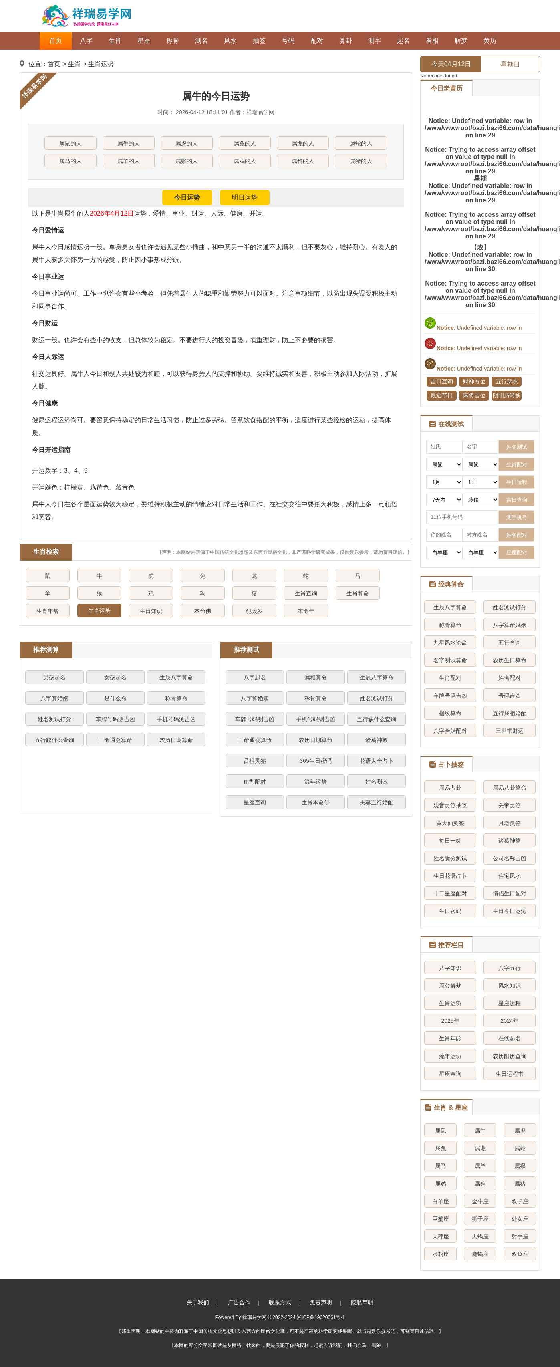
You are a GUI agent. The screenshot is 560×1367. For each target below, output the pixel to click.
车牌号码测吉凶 (115, 719)
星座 (143, 40)
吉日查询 (442, 381)
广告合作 (239, 1302)
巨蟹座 (440, 1219)
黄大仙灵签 (450, 823)
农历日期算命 (176, 740)
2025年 (450, 1021)
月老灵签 (509, 823)
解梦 (461, 40)
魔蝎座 (480, 1254)
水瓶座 (440, 1254)
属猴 (520, 1166)
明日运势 (245, 197)
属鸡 (440, 1183)
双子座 (520, 1201)
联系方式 (280, 1302)
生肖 (115, 40)
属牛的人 (128, 143)
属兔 (440, 1148)
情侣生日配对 (509, 893)
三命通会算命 (115, 740)
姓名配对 (509, 678)
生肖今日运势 (509, 911)
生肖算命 (357, 593)
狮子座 (480, 1219)
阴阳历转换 (507, 395)
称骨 (172, 40)
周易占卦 (450, 787)
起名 (403, 40)
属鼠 (440, 1130)
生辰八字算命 (176, 677)
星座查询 (255, 802)
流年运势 (315, 781)
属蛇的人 (361, 143)
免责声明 (321, 1302)
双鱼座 (520, 1254)
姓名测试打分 (54, 719)
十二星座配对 (450, 893)
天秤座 (440, 1236)
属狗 (480, 1183)
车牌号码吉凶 (450, 695)
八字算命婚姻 (509, 625)
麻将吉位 (474, 395)
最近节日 (442, 395)
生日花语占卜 (450, 876)
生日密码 (450, 911)
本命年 (306, 611)
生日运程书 (510, 1074)
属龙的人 (303, 143)
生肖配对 (450, 678)
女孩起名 (115, 677)
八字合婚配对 (450, 731)
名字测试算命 (450, 660)
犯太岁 (254, 611)
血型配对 (255, 781)
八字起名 (255, 677)
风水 (230, 40)
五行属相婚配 (509, 713)
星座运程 (509, 1003)
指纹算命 (450, 713)
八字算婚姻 (54, 698)
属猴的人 (186, 161)
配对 (316, 40)
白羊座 (440, 1201)
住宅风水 (509, 876)
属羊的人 (128, 161)
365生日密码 (315, 761)
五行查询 (509, 642)
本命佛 (202, 611)
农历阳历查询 (509, 1056)
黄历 (489, 40)
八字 (86, 40)
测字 (374, 40)
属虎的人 (186, 143)
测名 (201, 40)
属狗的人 (303, 161)
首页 (55, 40)
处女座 (520, 1219)
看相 (432, 40)
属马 (440, 1166)
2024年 (509, 1021)
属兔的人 (245, 143)
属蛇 (520, 1148)
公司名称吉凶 (509, 858)
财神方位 (474, 381)
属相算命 (315, 677)
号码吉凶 (509, 695)
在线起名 (509, 1038)
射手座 (520, 1236)
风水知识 (509, 985)
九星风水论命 (450, 642)
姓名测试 (376, 781)
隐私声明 (362, 1302)
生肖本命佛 (316, 802)
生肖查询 (306, 593)
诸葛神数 (376, 740)
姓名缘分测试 (450, 858)
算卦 (345, 40)
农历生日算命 (509, 660)
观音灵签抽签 (450, 805)
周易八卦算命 (509, 787)
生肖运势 (101, 63)
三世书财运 (510, 731)
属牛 (480, 1130)
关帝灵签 (509, 805)
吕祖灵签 (255, 761)
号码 (288, 40)
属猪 (520, 1183)
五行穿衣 (507, 381)
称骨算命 (176, 698)
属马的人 (70, 161)
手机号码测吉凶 (176, 719)
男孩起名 (54, 677)
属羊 (480, 1166)
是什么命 (115, 698)
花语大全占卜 (376, 761)
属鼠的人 (70, 143)
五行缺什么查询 (54, 740)
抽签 (259, 40)
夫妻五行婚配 (376, 802)
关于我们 (198, 1302)
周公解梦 (450, 985)
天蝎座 (480, 1236)
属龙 (480, 1148)
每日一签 (450, 840)
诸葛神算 (509, 840)
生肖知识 (151, 611)
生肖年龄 (47, 611)
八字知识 (450, 968)
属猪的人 (361, 161)
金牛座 (480, 1201)
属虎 (520, 1130)
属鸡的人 (245, 161)
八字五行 (509, 968)
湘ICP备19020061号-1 (321, 1317)
